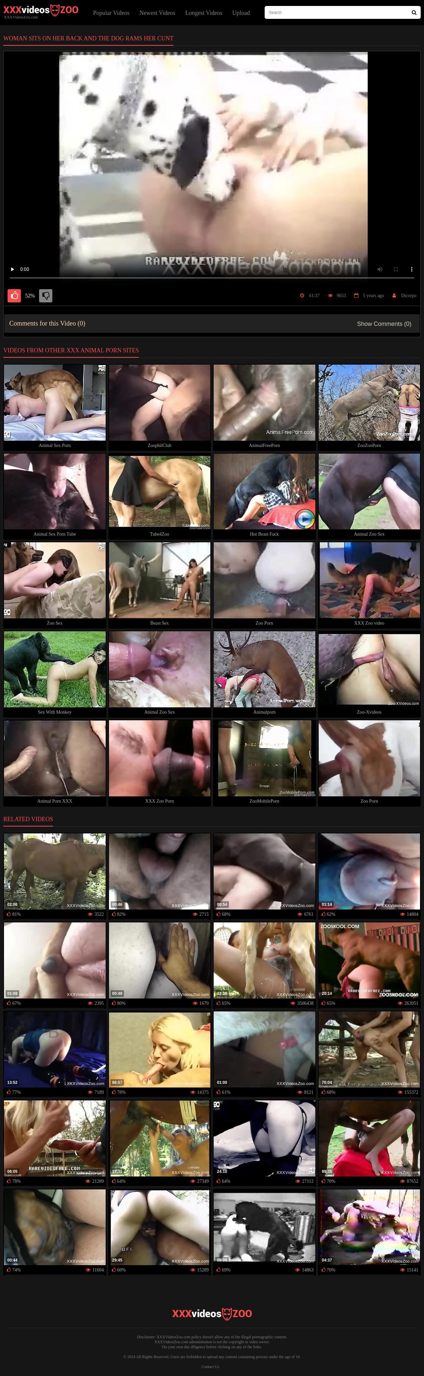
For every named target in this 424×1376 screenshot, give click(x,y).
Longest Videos (203, 13)
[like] (14, 295)
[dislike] (45, 295)
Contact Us (210, 1366)
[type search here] (342, 12)
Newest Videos (157, 13)
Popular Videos (111, 13)
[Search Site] (414, 12)
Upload (241, 13)
